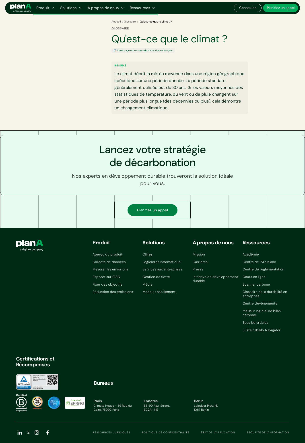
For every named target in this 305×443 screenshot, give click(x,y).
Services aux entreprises (162, 269)
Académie (251, 254)
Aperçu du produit (107, 254)
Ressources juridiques (111, 432)
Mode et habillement (158, 292)
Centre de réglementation (263, 269)
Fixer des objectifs (107, 284)
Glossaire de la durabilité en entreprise (265, 294)
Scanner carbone (256, 284)
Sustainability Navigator (261, 330)
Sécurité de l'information (268, 432)
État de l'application (218, 432)
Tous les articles (255, 323)
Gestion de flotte (156, 277)
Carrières (200, 262)
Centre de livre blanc (259, 262)
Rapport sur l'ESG (106, 277)
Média (147, 284)
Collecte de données (109, 262)
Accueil (116, 21)
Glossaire (130, 21)
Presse (198, 269)
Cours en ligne (254, 277)
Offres (147, 254)
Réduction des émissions (113, 292)
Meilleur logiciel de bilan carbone (262, 313)
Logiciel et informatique (161, 262)
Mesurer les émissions (110, 269)
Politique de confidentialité (166, 432)
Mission (199, 254)
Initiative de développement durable (215, 279)
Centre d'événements (260, 303)
